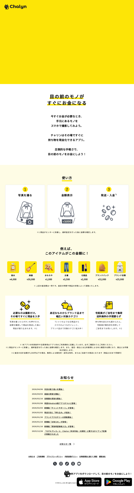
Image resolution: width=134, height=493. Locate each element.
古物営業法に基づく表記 (88, 456)
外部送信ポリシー (71, 456)
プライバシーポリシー (55, 456)
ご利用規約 (41, 456)
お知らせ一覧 (65, 444)
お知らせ (31, 456)
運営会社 (102, 456)
